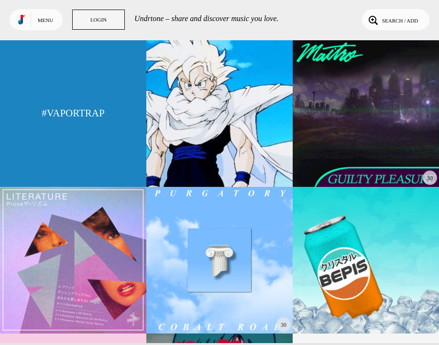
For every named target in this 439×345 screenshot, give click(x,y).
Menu (45, 20)
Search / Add (392, 19)
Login (98, 20)
